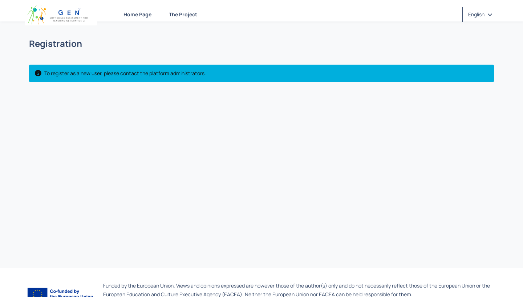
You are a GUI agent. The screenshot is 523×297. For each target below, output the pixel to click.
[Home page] (61, 14)
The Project (183, 14)
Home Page (137, 14)
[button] (480, 14)
